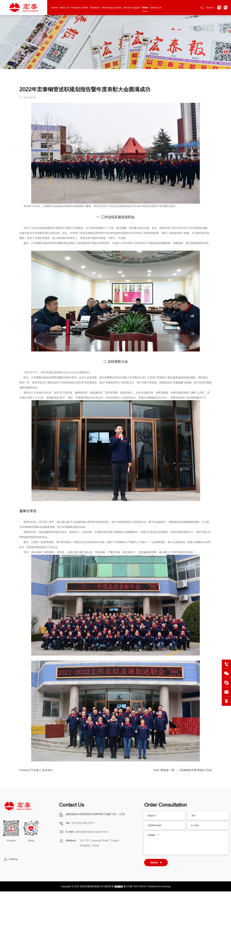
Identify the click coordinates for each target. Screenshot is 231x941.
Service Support (131, 7)
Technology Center (112, 7)
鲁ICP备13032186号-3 (136, 886)
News (145, 7)
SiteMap (13, 859)
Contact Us (155, 7)
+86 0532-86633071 (83, 823)
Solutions (95, 7)
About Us (64, 7)
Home (54, 7)
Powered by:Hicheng (159, 886)
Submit (154, 862)
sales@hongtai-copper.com (91, 831)
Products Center (79, 7)
